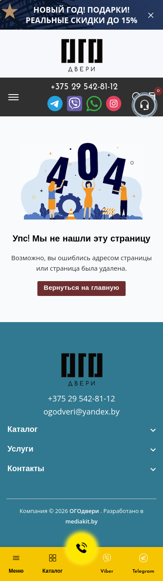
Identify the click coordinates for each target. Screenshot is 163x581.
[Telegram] (55, 103)
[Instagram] (113, 103)
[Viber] (74, 103)
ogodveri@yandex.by (81, 411)
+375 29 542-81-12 (84, 87)
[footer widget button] (81, 430)
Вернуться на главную (82, 288)
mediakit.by (82, 521)
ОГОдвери (84, 511)
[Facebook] (94, 103)
